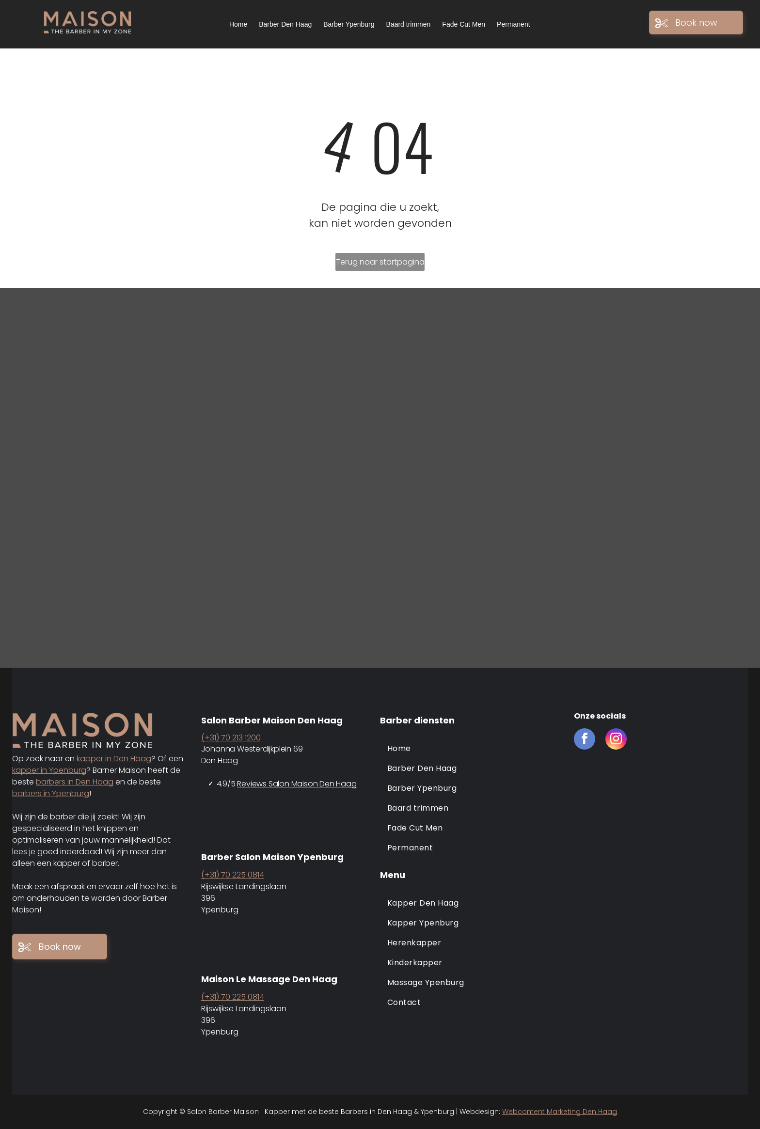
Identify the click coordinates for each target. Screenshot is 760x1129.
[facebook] (584, 740)
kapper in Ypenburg (49, 770)
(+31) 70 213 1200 (231, 737)
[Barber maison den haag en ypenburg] (285, 383)
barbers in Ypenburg (50, 793)
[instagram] (616, 740)
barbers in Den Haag (74, 781)
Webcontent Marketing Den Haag (559, 1111)
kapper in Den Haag (114, 758)
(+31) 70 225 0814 (232, 874)
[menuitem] (472, 748)
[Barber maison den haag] (95, 383)
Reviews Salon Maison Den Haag (296, 783)
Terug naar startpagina (380, 261)
